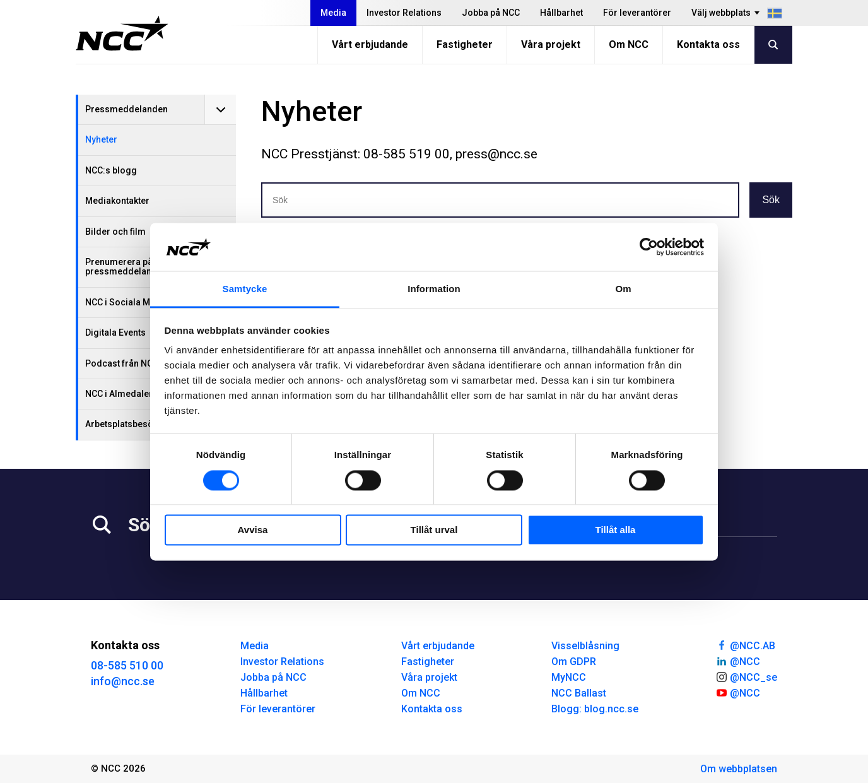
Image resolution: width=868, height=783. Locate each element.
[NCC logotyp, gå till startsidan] (122, 33)
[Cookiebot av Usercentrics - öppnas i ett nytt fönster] (649, 246)
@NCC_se (746, 676)
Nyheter (101, 139)
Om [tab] (623, 289)
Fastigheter (465, 44)
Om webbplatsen (738, 769)
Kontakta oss (708, 44)
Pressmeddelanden (126, 109)
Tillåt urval (434, 530)
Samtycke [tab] (245, 289)
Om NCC (628, 44)
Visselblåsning (585, 646)
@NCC (737, 661)
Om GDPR (573, 662)
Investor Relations (404, 13)
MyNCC (568, 677)
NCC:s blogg (111, 170)
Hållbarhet (561, 13)
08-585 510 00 (127, 665)
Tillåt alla (615, 530)
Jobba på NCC (491, 13)
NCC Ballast (578, 693)
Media (333, 13)
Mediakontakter (117, 201)
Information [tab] (434, 289)
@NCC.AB (745, 645)
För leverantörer (637, 13)
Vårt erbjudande (370, 44)
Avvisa (253, 530)
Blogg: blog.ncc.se (594, 709)
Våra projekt (550, 44)
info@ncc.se (123, 681)
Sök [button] (771, 199)
